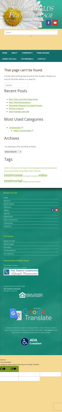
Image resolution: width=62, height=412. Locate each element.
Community (27, 53)
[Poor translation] (13, 369)
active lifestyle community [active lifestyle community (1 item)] (26, 168)
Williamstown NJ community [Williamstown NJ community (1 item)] (31, 181)
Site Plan (7, 213)
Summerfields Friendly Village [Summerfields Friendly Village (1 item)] (18, 171)
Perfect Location (16, 108)
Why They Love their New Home (23, 99)
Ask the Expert (9, 204)
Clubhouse (7, 207)
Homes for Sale (9, 59)
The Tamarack (9, 254)
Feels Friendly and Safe (19, 111)
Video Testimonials (22, 130)
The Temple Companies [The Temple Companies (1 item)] (30, 176)
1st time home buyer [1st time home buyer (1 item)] (10, 168)
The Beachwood (9, 250)
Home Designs (43, 53)
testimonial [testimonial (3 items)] (13, 175)
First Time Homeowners (19, 102)
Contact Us (7, 226)
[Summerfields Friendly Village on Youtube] (55, 22)
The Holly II (7, 247)
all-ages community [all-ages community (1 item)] (41, 168)
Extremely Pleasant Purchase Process (25, 105)
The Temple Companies (12, 288)
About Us (7, 201)
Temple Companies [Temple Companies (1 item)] (34, 171)
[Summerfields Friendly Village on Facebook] (48, 22)
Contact (42, 59)
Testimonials (27, 59)
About (14, 53)
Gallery (6, 210)
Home (4, 53)
